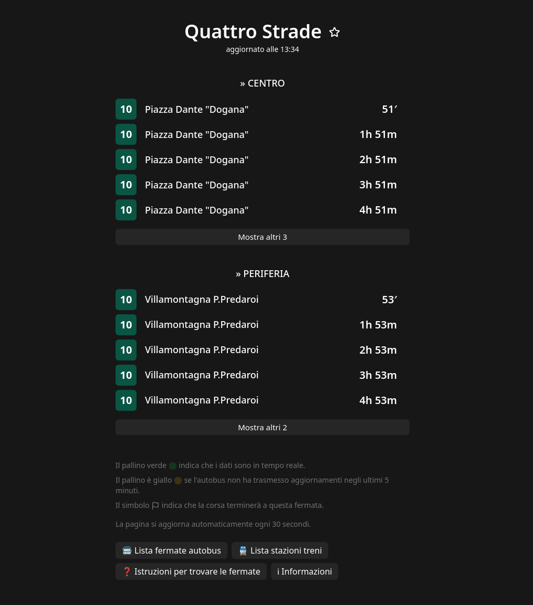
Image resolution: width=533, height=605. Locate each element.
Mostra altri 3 (262, 236)
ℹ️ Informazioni (304, 571)
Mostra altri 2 (262, 427)
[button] (263, 109)
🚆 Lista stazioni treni (280, 550)
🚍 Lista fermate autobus (171, 550)
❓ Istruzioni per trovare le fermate (191, 571)
